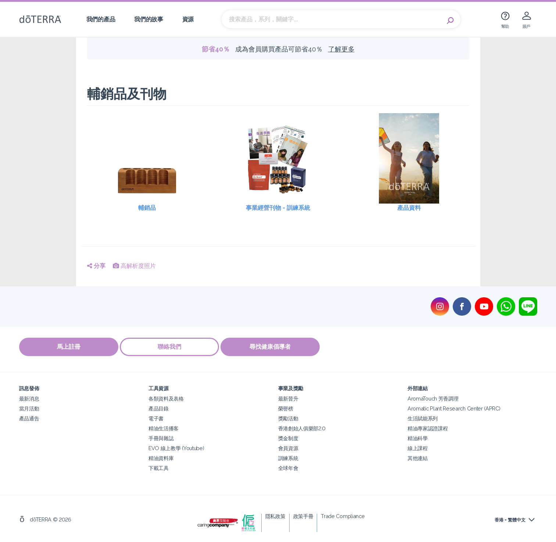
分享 (96, 265)
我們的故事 (148, 19)
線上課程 (418, 447)
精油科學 (418, 437)
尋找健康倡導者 (274, 346)
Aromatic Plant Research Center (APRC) (454, 407)
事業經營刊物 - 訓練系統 (278, 207)
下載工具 (158, 467)
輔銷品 (147, 207)
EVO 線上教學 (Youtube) (176, 447)
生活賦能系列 (423, 417)
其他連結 (418, 457)
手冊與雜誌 (160, 437)
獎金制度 (288, 437)
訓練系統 (288, 457)
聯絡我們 (171, 346)
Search (451, 19)
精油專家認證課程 (428, 427)
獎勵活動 (288, 417)
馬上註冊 (68, 346)
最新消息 (29, 397)
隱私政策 (275, 515)
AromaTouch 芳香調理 (433, 397)
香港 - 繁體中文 (510, 518)
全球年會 (288, 467)
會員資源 (288, 447)
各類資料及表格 (166, 397)
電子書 (156, 417)
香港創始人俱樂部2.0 (302, 427)
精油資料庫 (160, 457)
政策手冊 (303, 515)
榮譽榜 (285, 407)
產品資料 (409, 207)
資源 (188, 19)
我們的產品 (100, 19)
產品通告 (29, 417)
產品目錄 (158, 407)
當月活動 (29, 407)
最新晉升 (288, 397)
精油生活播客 (163, 427)
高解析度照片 (134, 265)
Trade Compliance (343, 515)
